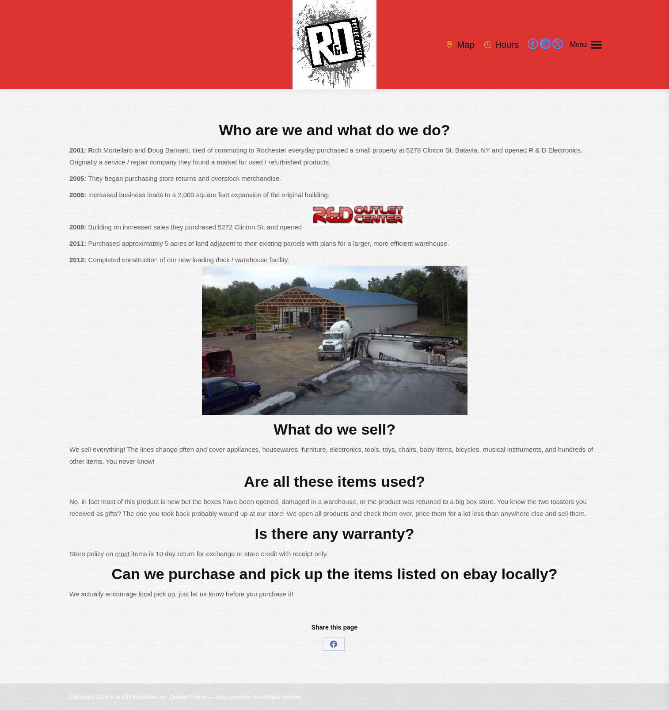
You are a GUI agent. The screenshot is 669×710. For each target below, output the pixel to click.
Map (459, 45)
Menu (578, 44)
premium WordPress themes (264, 697)
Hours (501, 45)
